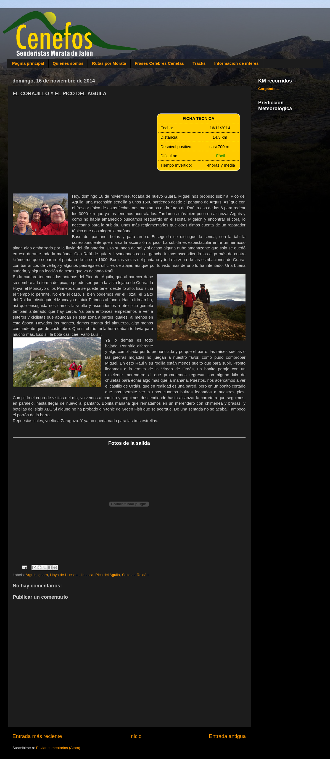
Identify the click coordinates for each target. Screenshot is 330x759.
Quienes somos (68, 63)
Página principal (28, 63)
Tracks (199, 63)
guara (43, 575)
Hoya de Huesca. (64, 575)
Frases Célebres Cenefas (159, 63)
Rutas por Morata (109, 63)
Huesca (87, 575)
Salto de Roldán (135, 575)
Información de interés (236, 63)
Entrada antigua (227, 736)
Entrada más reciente (37, 736)
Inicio (136, 736)
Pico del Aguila (108, 575)
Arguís (31, 575)
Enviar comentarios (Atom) (58, 748)
